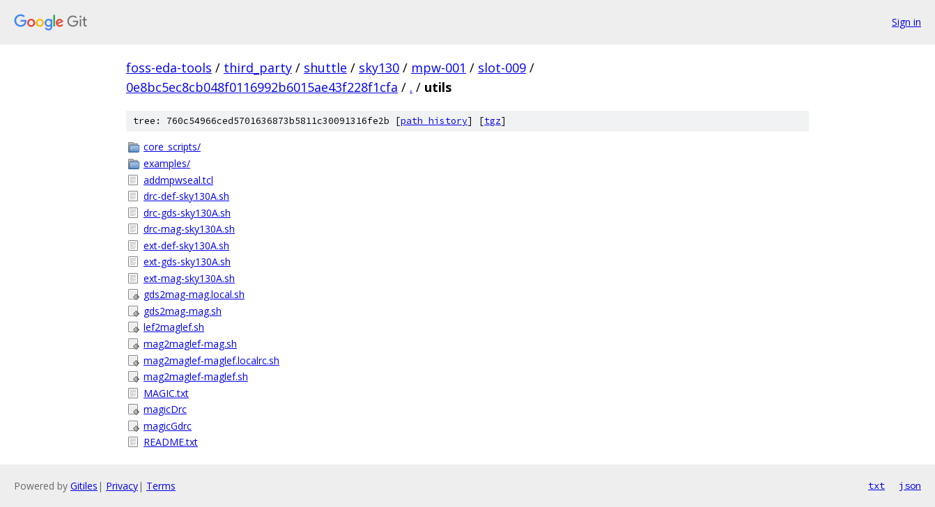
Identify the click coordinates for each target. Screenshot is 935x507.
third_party (258, 67)
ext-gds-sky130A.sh (187, 261)
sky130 (379, 67)
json (910, 485)
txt (876, 485)
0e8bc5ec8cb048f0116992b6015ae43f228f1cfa (262, 87)
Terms (161, 485)
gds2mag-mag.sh (183, 311)
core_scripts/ (172, 146)
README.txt (171, 441)
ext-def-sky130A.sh (186, 245)
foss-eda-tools (169, 67)
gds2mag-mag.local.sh (194, 294)
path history (434, 121)
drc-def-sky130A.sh (186, 196)
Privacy (122, 485)
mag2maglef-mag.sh (190, 343)
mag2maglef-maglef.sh (196, 376)
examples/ (167, 163)
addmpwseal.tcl (178, 180)
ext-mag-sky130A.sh (189, 278)
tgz (492, 121)
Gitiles (84, 485)
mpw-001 (438, 67)
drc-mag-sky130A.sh (189, 228)
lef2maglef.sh (174, 327)
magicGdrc (168, 425)
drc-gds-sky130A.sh (187, 212)
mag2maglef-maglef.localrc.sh (211, 360)
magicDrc (165, 409)
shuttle (325, 67)
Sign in (906, 22)
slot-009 (502, 67)
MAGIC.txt (166, 393)
